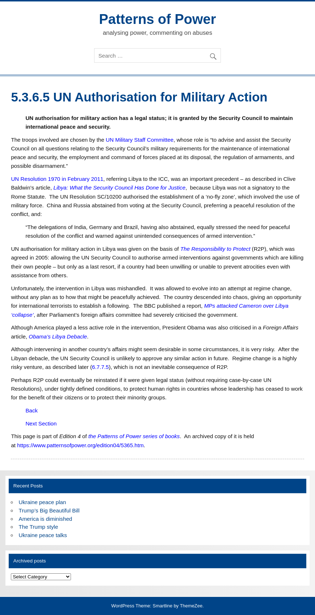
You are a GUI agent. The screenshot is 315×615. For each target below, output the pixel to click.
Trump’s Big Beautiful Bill (49, 510)
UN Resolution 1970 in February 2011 (57, 179)
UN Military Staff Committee (139, 140)
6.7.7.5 (100, 367)
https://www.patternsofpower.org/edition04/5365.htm (80, 445)
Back (31, 410)
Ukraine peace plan (42, 502)
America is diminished (45, 519)
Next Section (40, 423)
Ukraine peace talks (43, 535)
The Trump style (38, 527)
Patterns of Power (157, 19)
